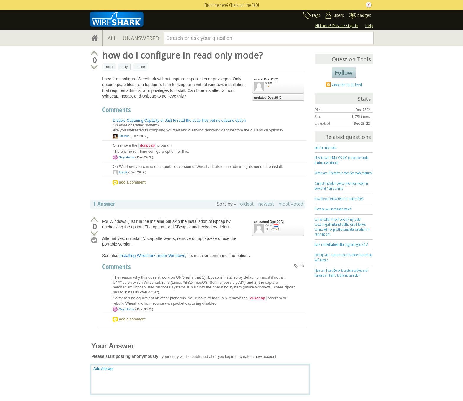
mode (141, 67)
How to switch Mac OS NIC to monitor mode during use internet (341, 160)
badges (364, 15)
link (301, 266)
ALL (112, 38)
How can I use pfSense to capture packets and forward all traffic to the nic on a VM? (341, 272)
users (339, 15)
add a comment (132, 182)
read (109, 67)
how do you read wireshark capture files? (339, 198)
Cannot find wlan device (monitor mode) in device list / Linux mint (341, 186)
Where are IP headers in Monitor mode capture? (343, 173)
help (369, 25)
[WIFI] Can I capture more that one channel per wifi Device (344, 257)
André (123, 172)
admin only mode (325, 147)
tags (316, 15)
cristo (268, 82)
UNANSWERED (141, 38)
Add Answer (103, 368)
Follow (344, 73)
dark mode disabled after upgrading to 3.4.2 (341, 244)
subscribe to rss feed (347, 84)
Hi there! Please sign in (336, 25)
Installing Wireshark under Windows (152, 255)
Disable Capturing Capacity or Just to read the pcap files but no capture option (179, 120)
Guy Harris (126, 157)
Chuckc (124, 136)
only (125, 67)
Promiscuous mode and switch (333, 209)
